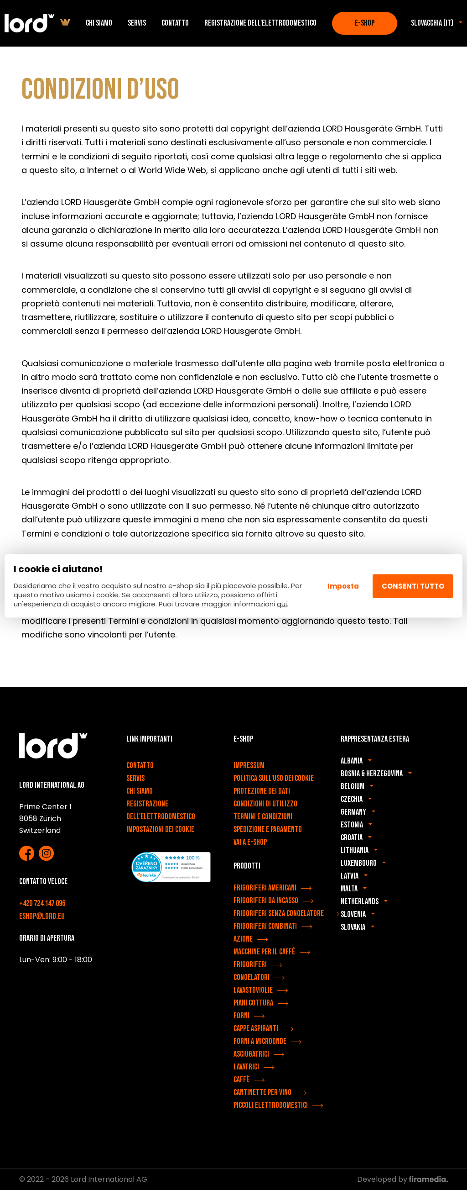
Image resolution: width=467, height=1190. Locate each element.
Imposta (343, 585)
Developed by (402, 1179)
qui (282, 604)
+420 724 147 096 (42, 903)
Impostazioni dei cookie (160, 829)
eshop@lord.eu (42, 916)
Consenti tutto (413, 585)
